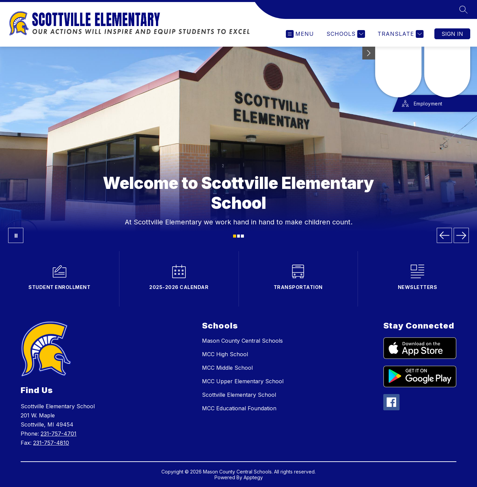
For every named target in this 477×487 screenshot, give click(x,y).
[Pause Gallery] (15, 235)
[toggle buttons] (368, 53)
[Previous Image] (444, 235)
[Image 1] (234, 236)
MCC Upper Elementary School (242, 381)
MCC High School (225, 354)
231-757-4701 (58, 433)
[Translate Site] (400, 34)
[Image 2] (238, 236)
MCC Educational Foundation (239, 408)
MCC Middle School (227, 367)
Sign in (452, 33)
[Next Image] (461, 235)
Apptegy (253, 477)
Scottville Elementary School (239, 394)
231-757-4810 (51, 442)
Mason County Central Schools (242, 340)
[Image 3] (242, 236)
